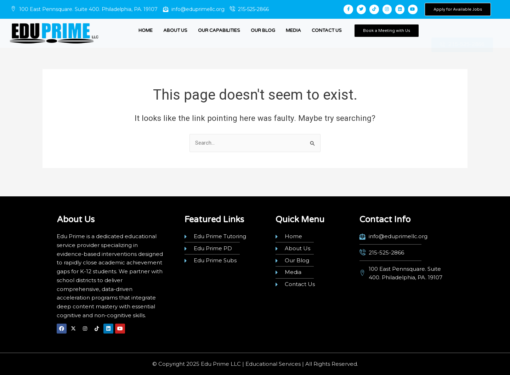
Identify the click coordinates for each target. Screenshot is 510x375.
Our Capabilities (219, 30)
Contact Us (327, 30)
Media (293, 30)
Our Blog (263, 30)
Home (145, 30)
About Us (175, 30)
